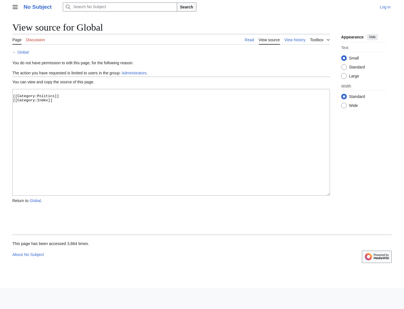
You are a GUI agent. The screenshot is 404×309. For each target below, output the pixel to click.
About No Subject (28, 275)
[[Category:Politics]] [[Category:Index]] (171, 153)
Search (186, 7)
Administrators (133, 73)
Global (23, 52)
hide (372, 37)
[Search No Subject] (120, 7)
